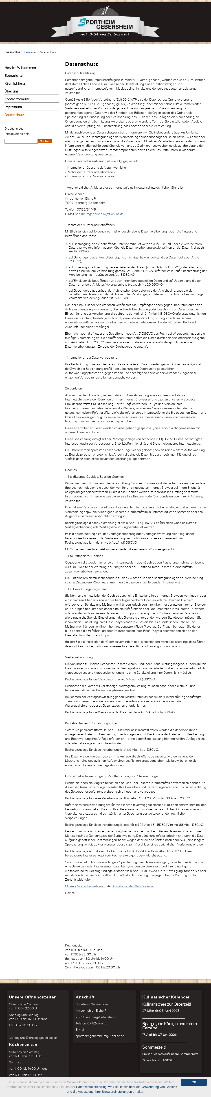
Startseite (29, 52)
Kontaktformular (16, 99)
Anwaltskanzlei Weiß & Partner (133, 886)
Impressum (13, 107)
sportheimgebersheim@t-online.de (99, 214)
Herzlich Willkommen (20, 68)
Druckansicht (13, 128)
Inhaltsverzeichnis (16, 134)
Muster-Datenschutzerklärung (85, 886)
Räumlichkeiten (15, 83)
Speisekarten (14, 75)
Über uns (11, 91)
